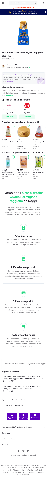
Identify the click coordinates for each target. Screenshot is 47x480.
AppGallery (35, 416)
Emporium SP (12, 65)
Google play (23, 416)
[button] (23, 7)
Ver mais (9, 96)
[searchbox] (23, 3)
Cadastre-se (26, 11)
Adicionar (9, 117)
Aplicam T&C (34, 13)
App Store (12, 416)
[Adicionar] (13, 126)
